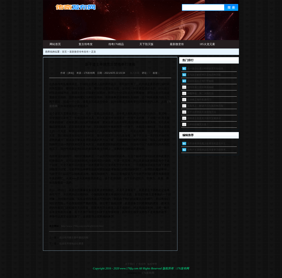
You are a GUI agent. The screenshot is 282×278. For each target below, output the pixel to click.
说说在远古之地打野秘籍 (200, 81)
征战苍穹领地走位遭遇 (71, 243)
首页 (64, 51)
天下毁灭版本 (146, 46)
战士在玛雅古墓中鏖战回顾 (73, 237)
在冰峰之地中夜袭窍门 (199, 99)
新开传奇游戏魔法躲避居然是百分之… (207, 143)
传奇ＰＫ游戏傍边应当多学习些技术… (207, 149)
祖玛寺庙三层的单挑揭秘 (200, 87)
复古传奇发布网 (86, 46)
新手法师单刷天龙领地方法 (201, 112)
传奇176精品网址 (116, 46)
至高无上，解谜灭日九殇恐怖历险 (205, 105)
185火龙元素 (207, 44)
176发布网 (148, 272)
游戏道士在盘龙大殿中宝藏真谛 (204, 118)
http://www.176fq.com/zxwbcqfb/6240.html (82, 226)
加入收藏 (134, 73)
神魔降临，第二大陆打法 (200, 93)
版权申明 (152, 264)
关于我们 (130, 264)
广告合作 (141, 264)
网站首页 (55, 44)
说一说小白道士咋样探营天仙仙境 (205, 68)
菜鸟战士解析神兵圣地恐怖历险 (204, 74)
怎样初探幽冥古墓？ (198, 124)
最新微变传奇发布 (177, 46)
